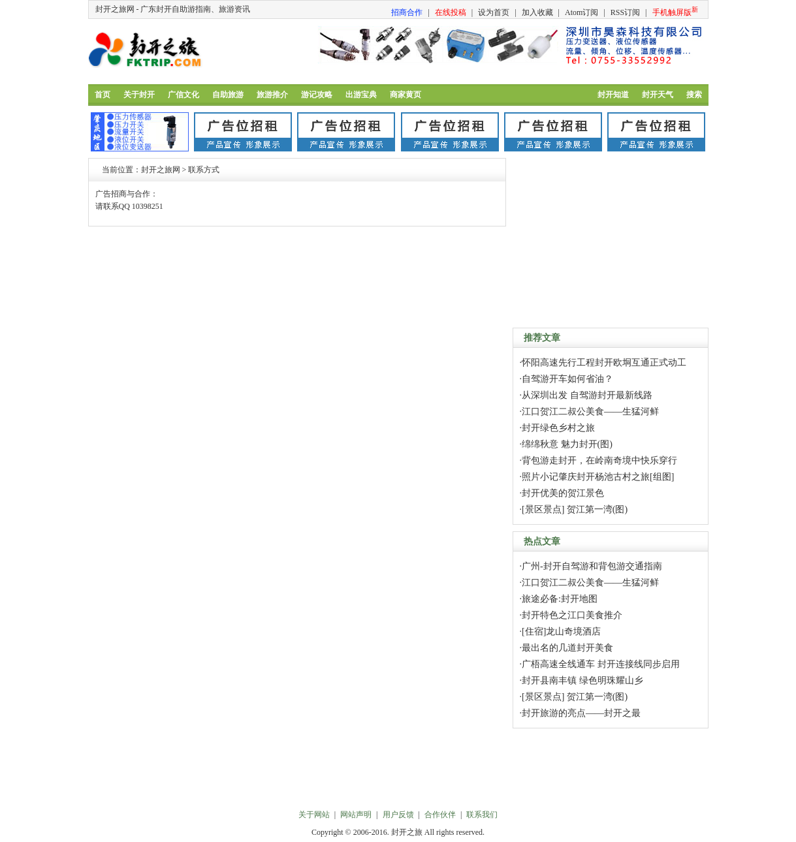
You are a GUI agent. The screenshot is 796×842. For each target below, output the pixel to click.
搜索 (694, 94)
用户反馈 (398, 814)
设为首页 (493, 12)
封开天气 (657, 94)
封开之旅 (406, 832)
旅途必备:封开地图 (559, 599)
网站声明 (356, 814)
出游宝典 (361, 94)
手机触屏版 (675, 11)
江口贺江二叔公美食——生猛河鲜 (590, 411)
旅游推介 (272, 94)
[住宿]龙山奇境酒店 (561, 631)
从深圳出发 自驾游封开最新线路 (587, 395)
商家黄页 (405, 94)
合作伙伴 (440, 814)
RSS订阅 (625, 12)
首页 (102, 94)
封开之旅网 (160, 169)
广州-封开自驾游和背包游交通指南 (592, 566)
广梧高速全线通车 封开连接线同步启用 (601, 664)
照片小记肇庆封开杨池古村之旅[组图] (598, 477)
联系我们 (482, 814)
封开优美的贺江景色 (563, 493)
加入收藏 (537, 12)
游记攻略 (316, 94)
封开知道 (613, 94)
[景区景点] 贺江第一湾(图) (575, 509)
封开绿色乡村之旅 (558, 428)
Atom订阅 (581, 12)
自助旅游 (228, 94)
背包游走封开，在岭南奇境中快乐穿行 (599, 460)
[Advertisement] (610, 239)
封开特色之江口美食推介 (572, 615)
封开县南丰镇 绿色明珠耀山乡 (582, 680)
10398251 (147, 206)
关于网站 (314, 814)
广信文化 (183, 94)
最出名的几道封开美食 (567, 648)
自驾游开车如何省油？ (567, 379)
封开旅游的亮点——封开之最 (581, 713)
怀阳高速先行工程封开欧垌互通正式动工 (604, 362)
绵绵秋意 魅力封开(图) (567, 444)
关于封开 (139, 94)
